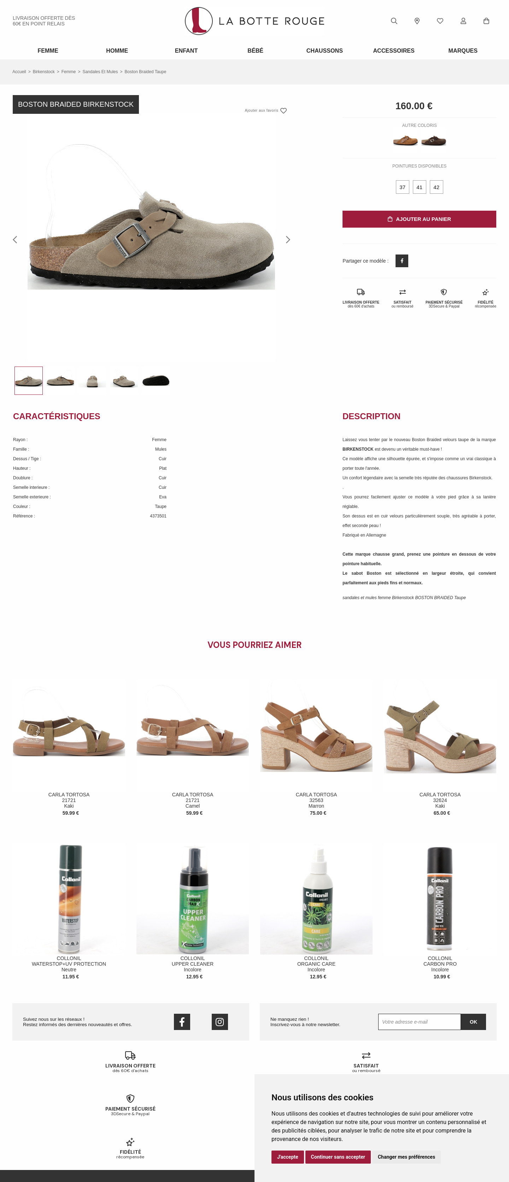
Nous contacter (27, 1129)
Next (286, 238)
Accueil (19, 70)
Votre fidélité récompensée (161, 1129)
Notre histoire (25, 1110)
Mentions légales (29, 1147)
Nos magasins (26, 1119)
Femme (47, 50)
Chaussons (323, 50)
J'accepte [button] (287, 1157)
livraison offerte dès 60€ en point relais (44, 21)
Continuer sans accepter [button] (338, 1157)
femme (69, 70)
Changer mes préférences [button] (406, 1157)
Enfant (185, 50)
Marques (462, 50)
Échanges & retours (155, 1110)
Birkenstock (44, 70)
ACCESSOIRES (393, 50)
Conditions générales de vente (41, 1138)
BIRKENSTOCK (359, 448)
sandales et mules (100, 70)
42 (436, 186)
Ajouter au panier (419, 218)
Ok (473, 1021)
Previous (17, 238)
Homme (116, 50)
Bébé (255, 50)
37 (402, 186)
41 (419, 186)
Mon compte (148, 1138)
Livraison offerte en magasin (163, 1119)
